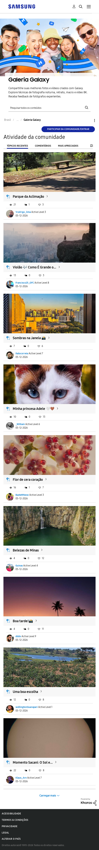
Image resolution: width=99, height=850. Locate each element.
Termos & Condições (15, 820)
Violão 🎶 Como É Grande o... (34, 267)
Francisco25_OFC (24, 282)
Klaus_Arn (21, 777)
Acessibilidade (11, 813)
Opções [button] (88, 120)
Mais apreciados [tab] (68, 145)
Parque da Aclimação (28, 196)
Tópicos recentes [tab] (17, 145)
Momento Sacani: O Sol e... (33, 762)
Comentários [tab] (43, 145)
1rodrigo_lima (23, 212)
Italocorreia (21, 353)
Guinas (19, 565)
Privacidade (10, 826)
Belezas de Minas (26, 550)
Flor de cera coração (28, 479)
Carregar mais (47, 795)
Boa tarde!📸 (23, 621)
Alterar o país (11, 838)
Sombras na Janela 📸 (29, 338)
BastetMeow (22, 494)
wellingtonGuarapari (26, 707)
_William (20, 424)
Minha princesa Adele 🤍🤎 (33, 409)
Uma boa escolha (25, 692)
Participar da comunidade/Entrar (68, 129)
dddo (18, 636)
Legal (5, 832)
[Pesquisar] (49, 108)
